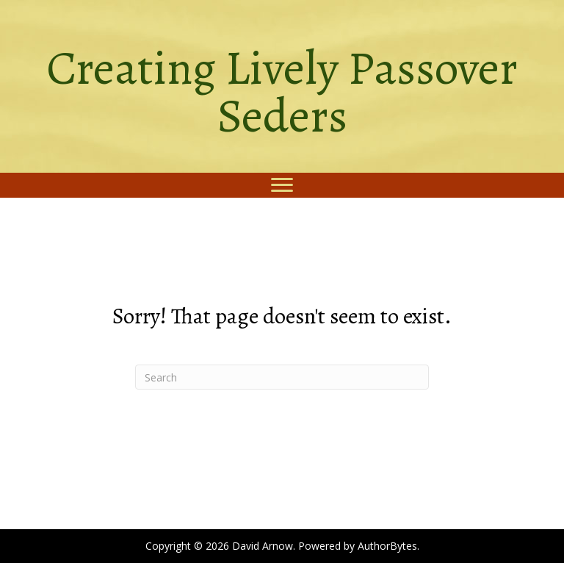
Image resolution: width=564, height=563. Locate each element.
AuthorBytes (387, 546)
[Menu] (282, 185)
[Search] (282, 377)
